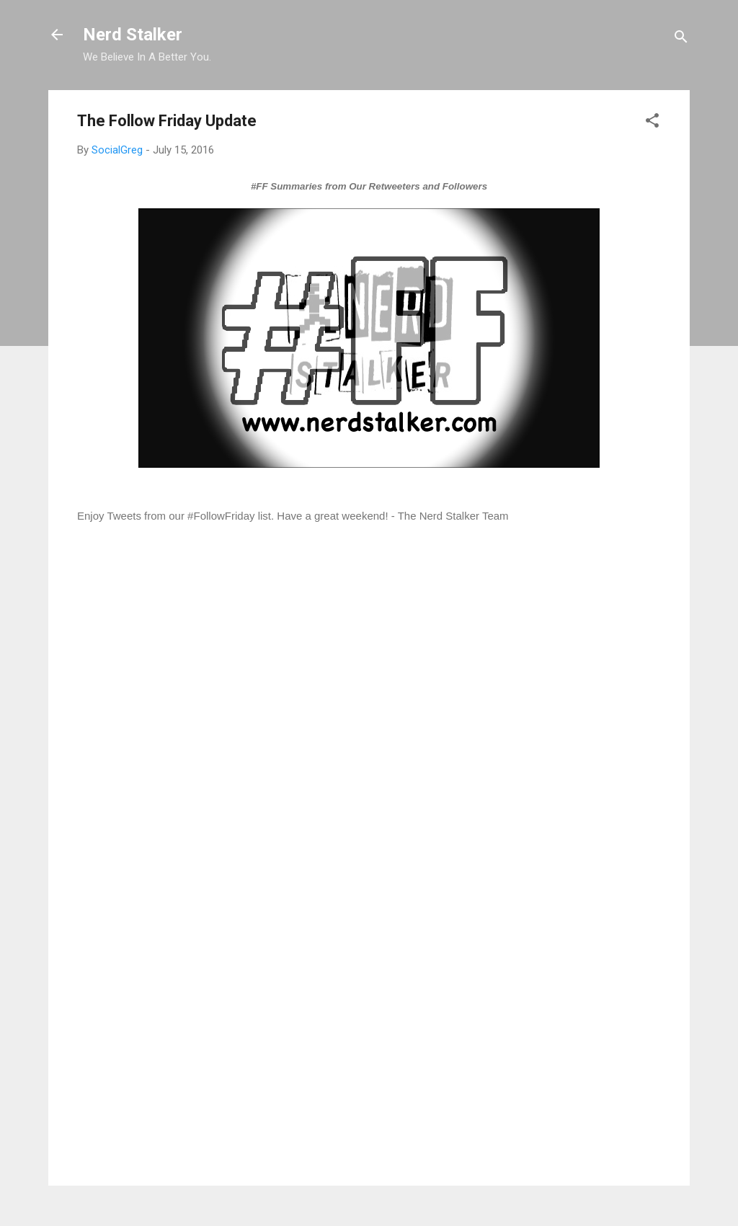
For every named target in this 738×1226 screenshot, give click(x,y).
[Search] (681, 39)
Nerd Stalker (132, 35)
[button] (652, 123)
